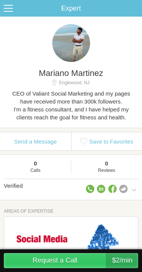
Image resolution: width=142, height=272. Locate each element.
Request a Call (85, 260)
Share (134, 8)
